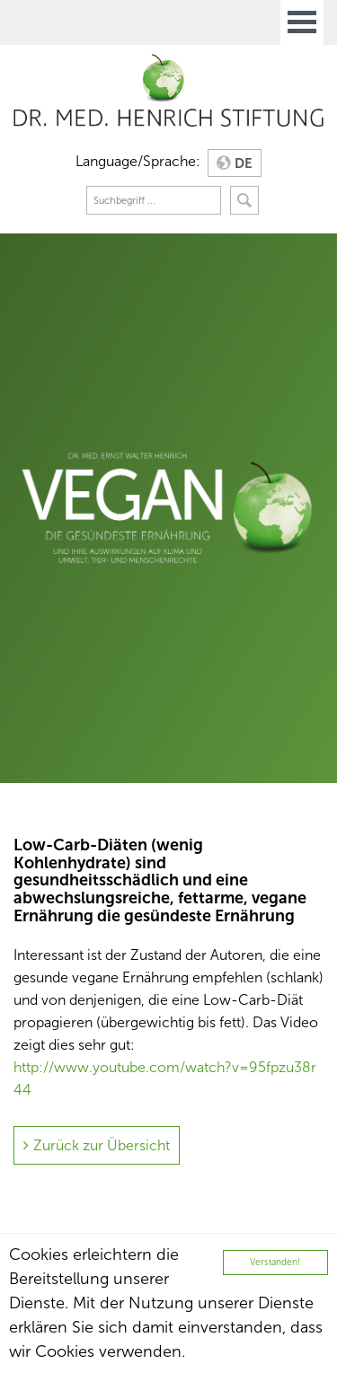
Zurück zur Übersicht (101, 1145)
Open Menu (302, 22)
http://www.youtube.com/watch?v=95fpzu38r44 (164, 1078)
